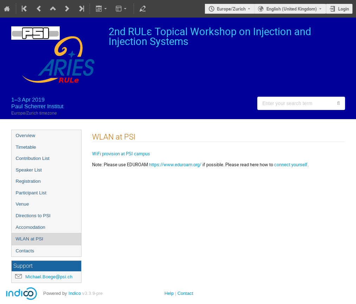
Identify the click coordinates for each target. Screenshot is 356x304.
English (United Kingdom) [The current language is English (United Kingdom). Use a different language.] (291, 9)
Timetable (26, 147)
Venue (22, 204)
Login (343, 9)
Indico (75, 293)
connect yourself (291, 164)
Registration (28, 181)
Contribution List (33, 158)
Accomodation (30, 227)
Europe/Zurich (231, 9)
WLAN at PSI (30, 238)
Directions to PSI (33, 215)
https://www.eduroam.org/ (175, 164)
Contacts (25, 250)
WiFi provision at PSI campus (121, 153)
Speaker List (29, 170)
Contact (185, 293)
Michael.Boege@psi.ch (48, 277)
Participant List (31, 192)
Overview (25, 135)
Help (169, 293)
